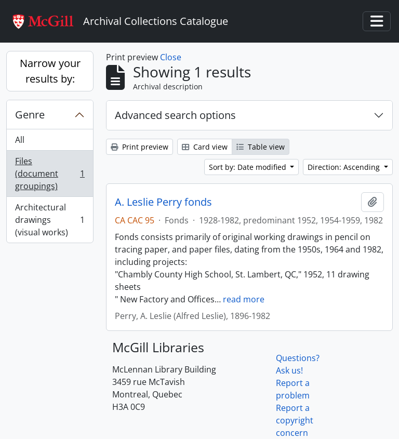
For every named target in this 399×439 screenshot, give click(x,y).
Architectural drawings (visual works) (50, 220)
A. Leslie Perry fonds (163, 202)
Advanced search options (175, 115)
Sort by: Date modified (248, 167)
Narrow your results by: (50, 71)
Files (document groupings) (50, 173)
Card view (205, 147)
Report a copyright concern (294, 420)
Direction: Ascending (345, 167)
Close (170, 57)
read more (243, 299)
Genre (30, 115)
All (19, 139)
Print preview (139, 147)
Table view (260, 147)
